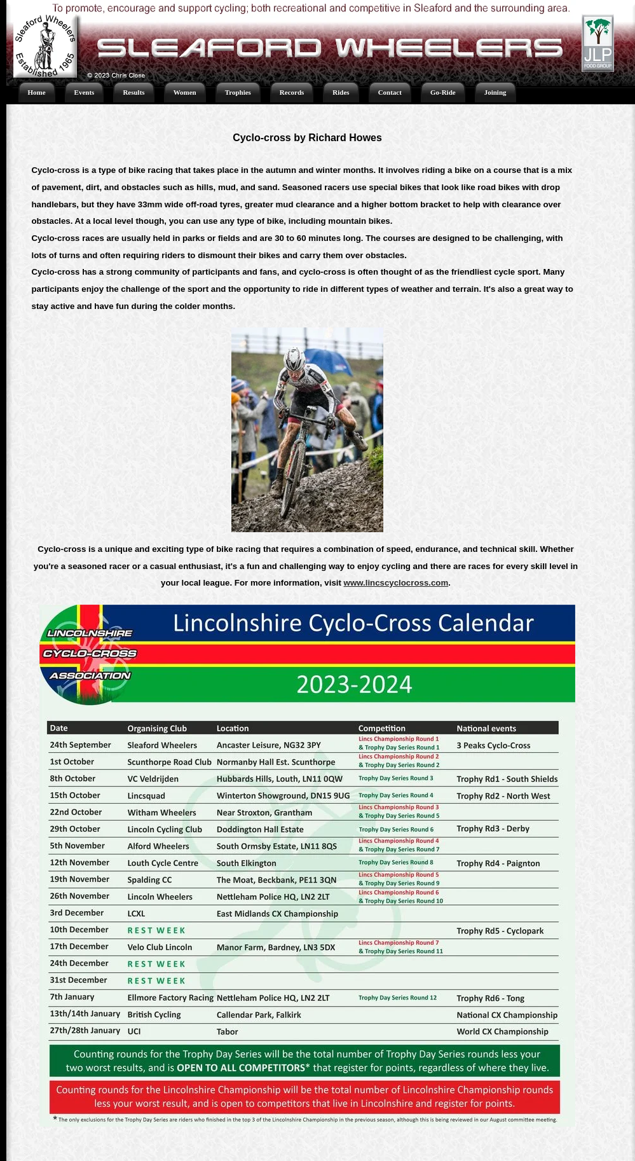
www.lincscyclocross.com (396, 582)
